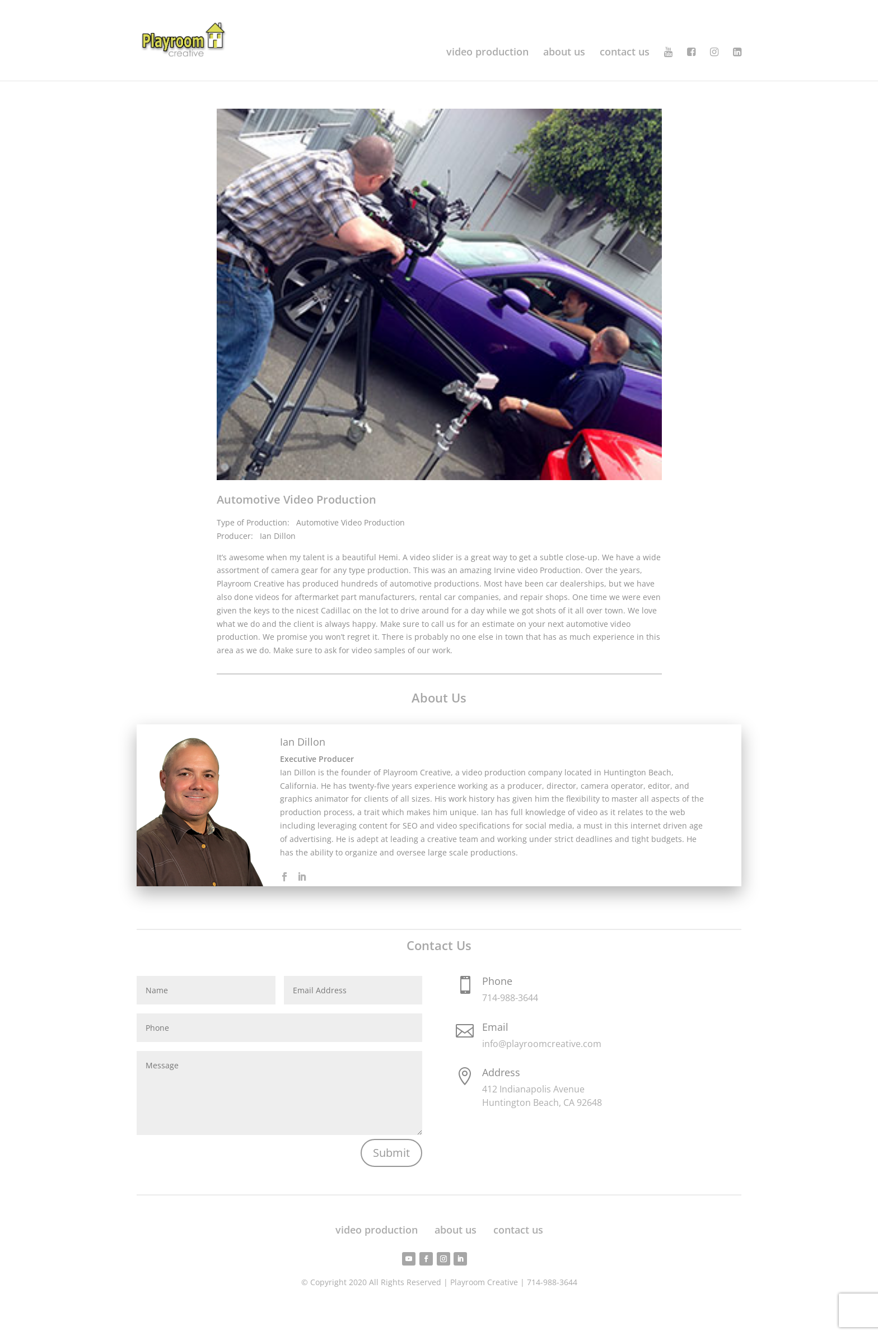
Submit (391, 1152)
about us (564, 53)
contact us (625, 53)
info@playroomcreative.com (541, 1044)
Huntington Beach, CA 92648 (542, 1102)
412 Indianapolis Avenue (533, 1089)
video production (487, 53)
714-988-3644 (510, 998)
